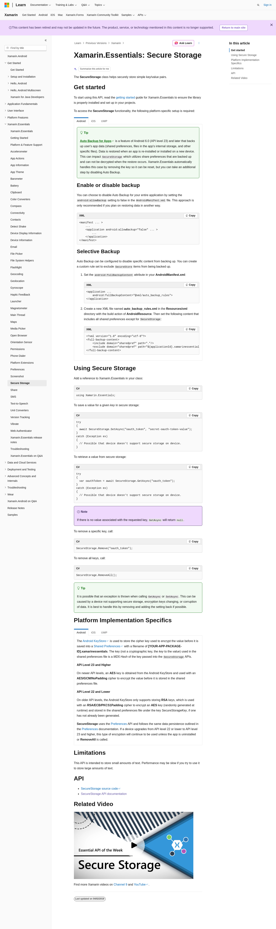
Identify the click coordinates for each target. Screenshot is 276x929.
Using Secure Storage (244, 55)
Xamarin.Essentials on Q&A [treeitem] (26, 455)
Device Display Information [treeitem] (26, 233)
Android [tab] (81, 121)
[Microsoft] (6, 5)
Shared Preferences (107, 646)
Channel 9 (120, 884)
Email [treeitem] (13, 246)
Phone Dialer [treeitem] (18, 355)
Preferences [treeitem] (17, 369)
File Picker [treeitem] (16, 253)
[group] (141, 343)
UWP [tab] (104, 121)
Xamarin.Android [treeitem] (17, 56)
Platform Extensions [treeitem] (22, 362)
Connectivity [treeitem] (17, 212)
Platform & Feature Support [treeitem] (26, 144)
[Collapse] (46, 40)
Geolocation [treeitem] (17, 281)
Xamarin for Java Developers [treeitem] (27, 97)
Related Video (239, 77)
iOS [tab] (93, 121)
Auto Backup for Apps (95, 141)
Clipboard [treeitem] (16, 192)
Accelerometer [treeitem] (18, 151)
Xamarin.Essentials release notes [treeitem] (26, 440)
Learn (77, 43)
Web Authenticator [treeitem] (21, 430)
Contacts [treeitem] (15, 219)
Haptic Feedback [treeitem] (20, 294)
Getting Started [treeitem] (19, 137)
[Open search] (258, 5)
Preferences (119, 723)
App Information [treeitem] (19, 165)
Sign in (267, 4)
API (233, 73)
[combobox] (25, 48)
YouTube (140, 884)
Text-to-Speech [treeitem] (19, 403)
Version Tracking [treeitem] (20, 417)
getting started (125, 97)
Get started (238, 50)
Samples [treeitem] (12, 514)
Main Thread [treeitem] (17, 314)
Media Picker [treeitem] (18, 328)
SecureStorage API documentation (104, 793)
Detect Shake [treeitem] (18, 226)
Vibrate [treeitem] (14, 423)
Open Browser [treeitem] (18, 335)
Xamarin (116, 43)
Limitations (237, 68)
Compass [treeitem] (15, 205)
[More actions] (199, 43)
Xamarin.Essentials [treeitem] (21, 131)
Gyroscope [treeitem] (16, 287)
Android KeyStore (94, 641)
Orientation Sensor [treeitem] (21, 342)
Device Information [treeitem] (21, 240)
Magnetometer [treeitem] (18, 308)
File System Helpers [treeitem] (22, 260)
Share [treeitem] (13, 389)
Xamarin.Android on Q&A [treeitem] (22, 501)
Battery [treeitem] (14, 185)
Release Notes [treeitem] (16, 508)
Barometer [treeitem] (16, 178)
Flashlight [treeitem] (16, 267)
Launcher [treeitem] (15, 301)
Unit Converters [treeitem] (19, 410)
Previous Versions (96, 43)
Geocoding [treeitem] (16, 274)
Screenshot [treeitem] (17, 376)
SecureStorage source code (99, 788)
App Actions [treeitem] (17, 158)
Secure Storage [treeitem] (20, 383)
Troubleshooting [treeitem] (19, 448)
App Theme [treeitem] (17, 172)
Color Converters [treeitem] (20, 199)
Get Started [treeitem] (17, 69)
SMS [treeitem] (13, 396)
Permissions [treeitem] (17, 349)
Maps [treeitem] (13, 321)
